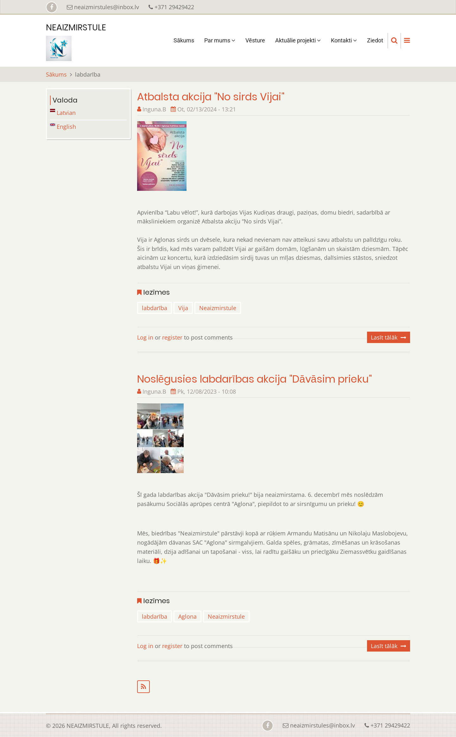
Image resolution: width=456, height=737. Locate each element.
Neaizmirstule (217, 308)
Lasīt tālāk (384, 337)
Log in (145, 337)
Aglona (187, 616)
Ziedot (375, 40)
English (63, 126)
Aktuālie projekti (298, 40)
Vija (183, 308)
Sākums (184, 40)
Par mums (219, 40)
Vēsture (255, 40)
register (172, 337)
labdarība (154, 308)
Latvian (63, 112)
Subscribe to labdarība (273, 686)
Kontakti (344, 40)
